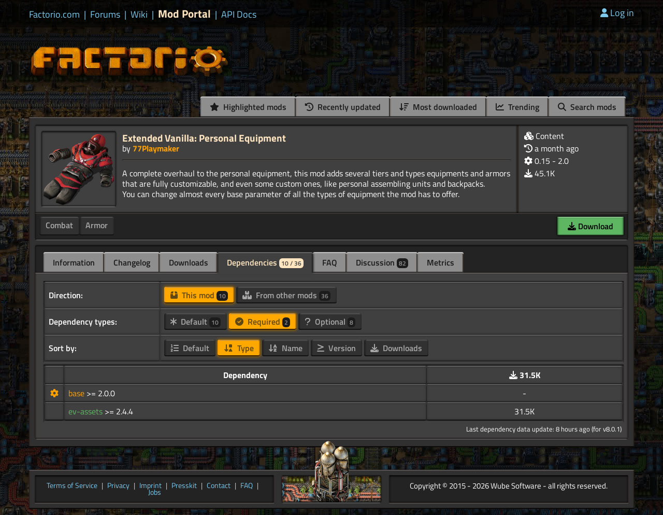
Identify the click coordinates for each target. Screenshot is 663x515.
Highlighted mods (248, 107)
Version (336, 348)
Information (74, 262)
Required (262, 321)
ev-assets (86, 411)
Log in (617, 13)
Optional (330, 321)
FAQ (329, 262)
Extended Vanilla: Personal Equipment (204, 137)
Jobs (154, 492)
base (77, 393)
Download (590, 226)
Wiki (139, 14)
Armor (96, 225)
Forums (105, 14)
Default (195, 321)
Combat (59, 225)
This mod (199, 295)
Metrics (440, 262)
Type (239, 348)
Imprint (150, 486)
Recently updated (343, 107)
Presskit (184, 486)
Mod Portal (184, 13)
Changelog (131, 262)
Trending (517, 107)
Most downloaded (438, 107)
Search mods (587, 107)
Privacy (118, 486)
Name (285, 348)
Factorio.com (54, 14)
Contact (218, 486)
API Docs (238, 14)
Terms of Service (72, 486)
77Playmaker (156, 148)
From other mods (286, 295)
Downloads (188, 262)
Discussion (382, 262)
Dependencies (265, 262)
